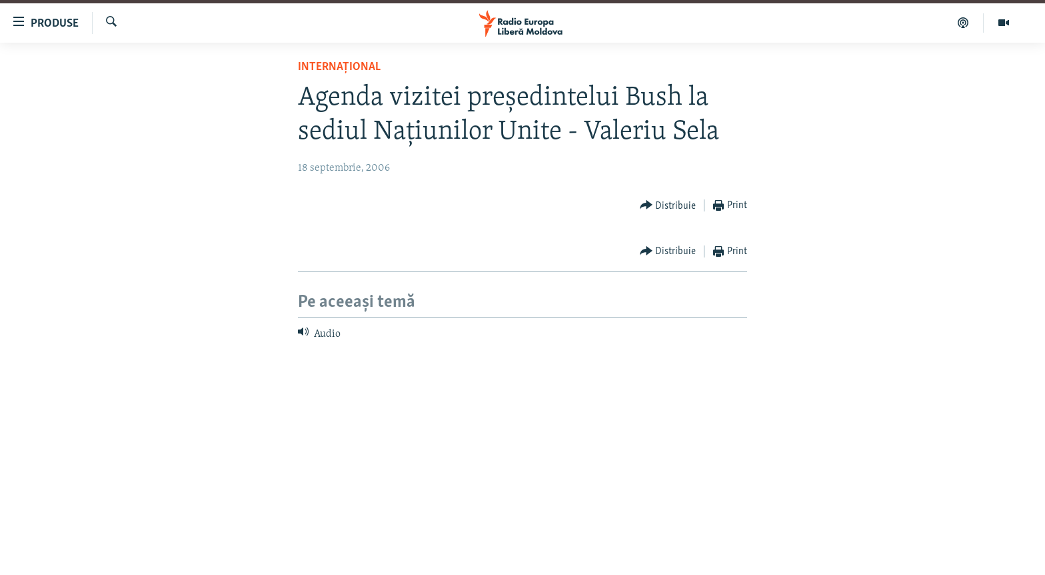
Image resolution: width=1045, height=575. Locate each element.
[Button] (668, 206)
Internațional (339, 67)
